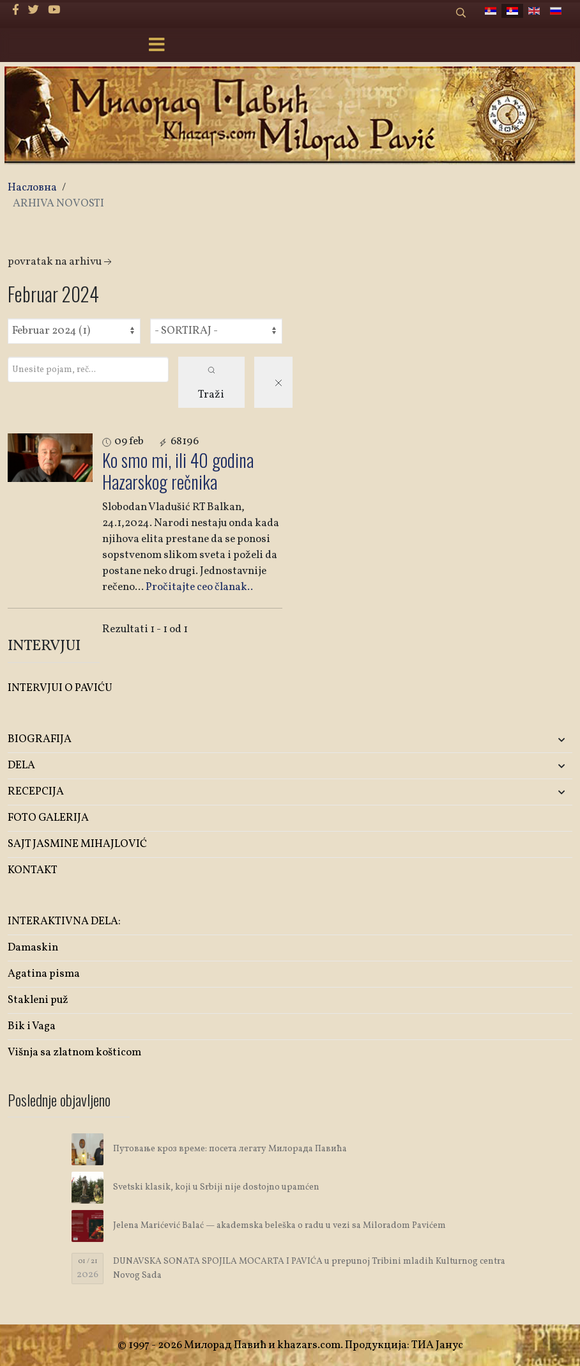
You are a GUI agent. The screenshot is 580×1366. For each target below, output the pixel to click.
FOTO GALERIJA (48, 818)
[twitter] (33, 10)
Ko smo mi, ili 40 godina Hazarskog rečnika (178, 471)
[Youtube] (54, 10)
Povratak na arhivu (61, 261)
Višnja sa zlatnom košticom (74, 1052)
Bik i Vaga (32, 1026)
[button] (479, 740)
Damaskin (33, 947)
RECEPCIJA (36, 791)
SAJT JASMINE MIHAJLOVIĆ (77, 844)
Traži (211, 384)
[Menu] (157, 46)
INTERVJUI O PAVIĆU (60, 688)
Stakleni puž (38, 1000)
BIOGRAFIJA (40, 739)
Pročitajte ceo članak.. (199, 587)
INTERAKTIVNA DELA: (64, 921)
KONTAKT (32, 870)
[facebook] (15, 10)
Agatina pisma (44, 973)
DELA (21, 765)
